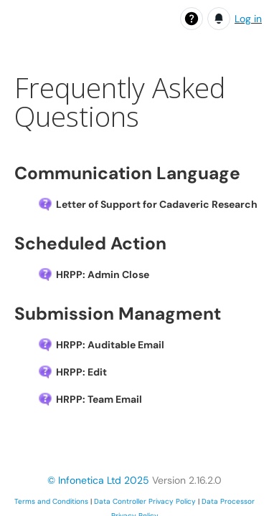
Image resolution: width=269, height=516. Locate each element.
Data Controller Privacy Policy (145, 501)
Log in (248, 18)
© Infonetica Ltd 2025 (98, 480)
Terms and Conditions (51, 501)
